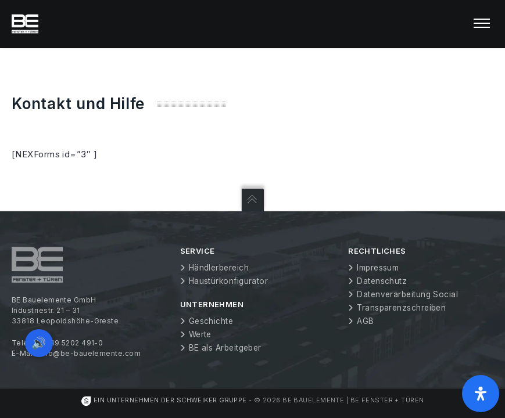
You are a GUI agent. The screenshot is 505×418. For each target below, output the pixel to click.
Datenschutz (382, 281)
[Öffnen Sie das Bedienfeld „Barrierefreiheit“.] (480, 393)
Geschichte (211, 321)
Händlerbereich (219, 267)
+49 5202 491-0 (74, 342)
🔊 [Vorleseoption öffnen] (39, 342)
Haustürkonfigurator (228, 281)
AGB (365, 321)
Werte (200, 334)
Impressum (378, 267)
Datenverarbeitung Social (407, 294)
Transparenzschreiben (401, 307)
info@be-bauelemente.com (90, 353)
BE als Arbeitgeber (225, 347)
